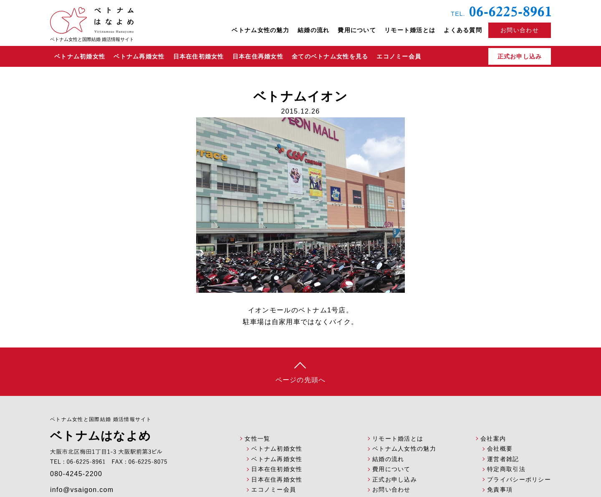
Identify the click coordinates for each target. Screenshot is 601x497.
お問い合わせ (391, 489)
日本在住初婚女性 (198, 56)
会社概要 (500, 448)
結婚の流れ (313, 30)
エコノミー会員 (398, 56)
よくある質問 (463, 30)
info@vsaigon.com (82, 489)
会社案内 (493, 438)
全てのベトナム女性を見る (330, 56)
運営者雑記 (503, 459)
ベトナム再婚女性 (139, 56)
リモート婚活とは (409, 30)
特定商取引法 (506, 469)
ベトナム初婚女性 (79, 56)
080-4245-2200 (76, 473)
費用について (357, 30)
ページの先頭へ (300, 379)
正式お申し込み (519, 56)
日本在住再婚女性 (257, 56)
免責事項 (500, 489)
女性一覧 (257, 438)
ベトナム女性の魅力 (260, 30)
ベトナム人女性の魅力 (404, 448)
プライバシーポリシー (519, 479)
